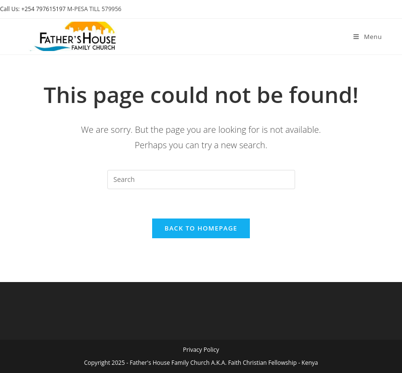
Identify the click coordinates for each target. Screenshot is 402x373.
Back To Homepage (201, 228)
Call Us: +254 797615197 (32, 9)
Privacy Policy (201, 350)
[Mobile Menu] (367, 36)
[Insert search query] (201, 179)
